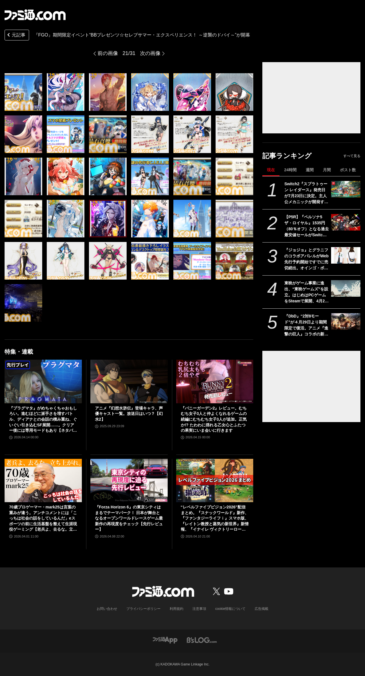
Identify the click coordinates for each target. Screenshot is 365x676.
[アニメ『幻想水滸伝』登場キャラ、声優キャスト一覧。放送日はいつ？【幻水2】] (129, 381)
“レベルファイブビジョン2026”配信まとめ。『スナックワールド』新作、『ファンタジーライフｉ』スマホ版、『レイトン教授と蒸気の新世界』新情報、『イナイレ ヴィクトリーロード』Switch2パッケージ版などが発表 (215, 518)
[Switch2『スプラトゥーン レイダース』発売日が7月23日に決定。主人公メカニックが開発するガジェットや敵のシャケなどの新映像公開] (345, 189)
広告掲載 (261, 609)
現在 (271, 170)
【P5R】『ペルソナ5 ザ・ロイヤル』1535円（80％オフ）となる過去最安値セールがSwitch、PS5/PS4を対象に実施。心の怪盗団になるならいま (306, 226)
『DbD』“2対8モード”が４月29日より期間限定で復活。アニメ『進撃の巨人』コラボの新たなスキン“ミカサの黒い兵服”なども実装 (306, 325)
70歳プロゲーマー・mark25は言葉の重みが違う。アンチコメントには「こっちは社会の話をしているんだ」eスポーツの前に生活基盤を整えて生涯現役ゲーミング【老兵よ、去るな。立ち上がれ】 (43, 518)
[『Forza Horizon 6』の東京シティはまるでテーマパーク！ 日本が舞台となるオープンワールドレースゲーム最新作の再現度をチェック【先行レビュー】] (129, 480)
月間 (327, 170)
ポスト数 (348, 170)
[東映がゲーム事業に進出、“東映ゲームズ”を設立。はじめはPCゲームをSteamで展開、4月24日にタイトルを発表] (345, 288)
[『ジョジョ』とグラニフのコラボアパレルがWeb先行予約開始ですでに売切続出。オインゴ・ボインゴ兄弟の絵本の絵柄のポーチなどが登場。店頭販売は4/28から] (345, 255)
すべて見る (351, 156)
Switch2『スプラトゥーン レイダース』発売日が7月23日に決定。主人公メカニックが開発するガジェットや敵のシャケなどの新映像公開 (306, 193)
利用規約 (176, 609)
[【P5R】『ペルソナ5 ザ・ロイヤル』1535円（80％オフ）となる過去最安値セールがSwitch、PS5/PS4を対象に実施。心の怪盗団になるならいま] (345, 222)
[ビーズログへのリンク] (202, 639)
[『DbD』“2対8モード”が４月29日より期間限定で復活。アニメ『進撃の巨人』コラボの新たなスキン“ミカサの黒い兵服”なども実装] (345, 321)
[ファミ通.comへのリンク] (35, 14)
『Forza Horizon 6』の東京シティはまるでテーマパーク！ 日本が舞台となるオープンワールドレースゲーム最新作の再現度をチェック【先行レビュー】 (129, 518)
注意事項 (199, 609)
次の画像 (150, 53)
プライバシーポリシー (143, 609)
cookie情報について (230, 609)
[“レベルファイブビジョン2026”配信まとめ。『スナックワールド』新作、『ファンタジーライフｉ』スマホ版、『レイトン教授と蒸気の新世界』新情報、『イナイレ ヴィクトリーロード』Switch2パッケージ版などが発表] (215, 480)
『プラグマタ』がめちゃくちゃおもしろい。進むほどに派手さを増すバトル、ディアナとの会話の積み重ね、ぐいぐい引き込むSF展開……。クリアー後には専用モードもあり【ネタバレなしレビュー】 (43, 419)
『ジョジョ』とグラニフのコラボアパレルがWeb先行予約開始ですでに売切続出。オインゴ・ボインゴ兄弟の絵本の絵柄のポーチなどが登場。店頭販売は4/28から (306, 259)
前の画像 (108, 53)
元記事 (15, 35)
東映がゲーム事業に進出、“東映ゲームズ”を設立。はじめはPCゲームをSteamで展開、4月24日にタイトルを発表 (306, 292)
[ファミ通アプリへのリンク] (165, 639)
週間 (310, 170)
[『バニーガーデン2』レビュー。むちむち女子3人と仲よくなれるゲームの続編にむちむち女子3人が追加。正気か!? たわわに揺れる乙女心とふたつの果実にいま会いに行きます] (215, 381)
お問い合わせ (107, 609)
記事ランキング (287, 156)
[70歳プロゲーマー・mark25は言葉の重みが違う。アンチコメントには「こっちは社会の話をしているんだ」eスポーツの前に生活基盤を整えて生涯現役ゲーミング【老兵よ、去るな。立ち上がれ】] (43, 480)
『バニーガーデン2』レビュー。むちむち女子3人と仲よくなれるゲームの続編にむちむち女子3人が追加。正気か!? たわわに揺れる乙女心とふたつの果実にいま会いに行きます (214, 419)
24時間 (290, 170)
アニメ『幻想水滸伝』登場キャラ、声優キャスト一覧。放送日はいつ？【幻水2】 (129, 414)
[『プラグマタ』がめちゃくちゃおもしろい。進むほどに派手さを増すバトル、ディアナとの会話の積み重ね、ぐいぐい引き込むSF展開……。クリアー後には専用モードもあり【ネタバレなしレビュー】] (43, 381)
